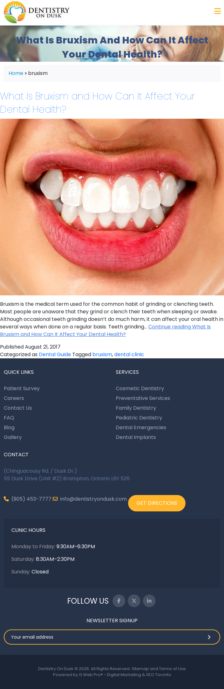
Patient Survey (22, 388)
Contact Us (18, 408)
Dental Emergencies (141, 427)
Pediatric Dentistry (139, 417)
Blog (9, 427)
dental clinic (129, 354)
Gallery (13, 437)
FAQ (9, 417)
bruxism (102, 354)
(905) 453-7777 (27, 499)
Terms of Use (172, 669)
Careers (14, 398)
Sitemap (140, 669)
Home (16, 73)
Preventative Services (143, 398)
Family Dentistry (136, 408)
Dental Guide (55, 354)
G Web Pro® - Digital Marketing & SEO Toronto (125, 675)
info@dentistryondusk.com (90, 499)
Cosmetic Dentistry (140, 388)
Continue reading (105, 330)
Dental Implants (136, 437)
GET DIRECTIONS (156, 503)
